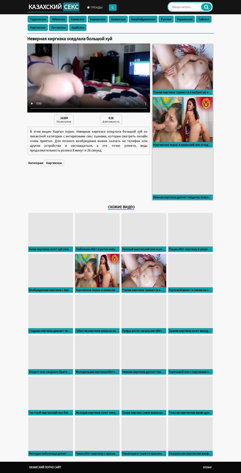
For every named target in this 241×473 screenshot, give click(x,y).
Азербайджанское (143, 19)
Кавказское (97, 19)
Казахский (53, 6)
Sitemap (207, 467)
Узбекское (58, 19)
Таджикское (38, 19)
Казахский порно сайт (45, 467)
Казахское (77, 19)
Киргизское (38, 27)
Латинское (58, 27)
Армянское (118, 19)
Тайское (203, 19)
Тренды (95, 7)
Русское (166, 19)
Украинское (185, 19)
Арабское (78, 27)
